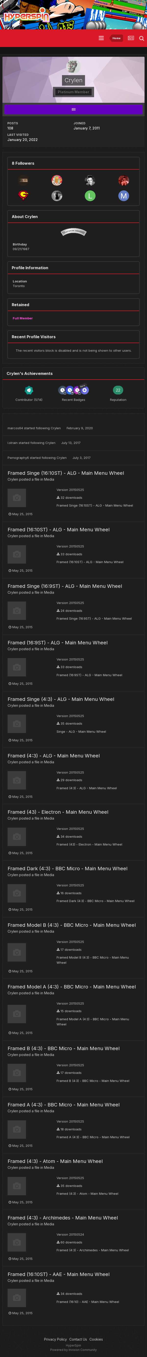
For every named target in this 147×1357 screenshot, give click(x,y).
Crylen (56, 428)
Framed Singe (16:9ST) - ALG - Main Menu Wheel (65, 586)
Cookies (96, 1339)
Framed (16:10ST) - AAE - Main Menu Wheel (59, 1274)
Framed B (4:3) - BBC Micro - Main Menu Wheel (64, 1048)
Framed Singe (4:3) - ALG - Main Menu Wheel (61, 699)
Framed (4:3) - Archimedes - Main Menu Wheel (63, 1218)
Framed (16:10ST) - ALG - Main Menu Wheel (59, 530)
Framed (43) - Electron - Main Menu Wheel (58, 812)
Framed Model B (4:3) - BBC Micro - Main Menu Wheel (72, 925)
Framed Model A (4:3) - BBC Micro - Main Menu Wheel (72, 987)
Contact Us (78, 1339)
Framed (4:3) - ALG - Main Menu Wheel (54, 756)
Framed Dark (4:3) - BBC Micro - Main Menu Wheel (67, 868)
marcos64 (15, 428)
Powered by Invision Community (73, 1350)
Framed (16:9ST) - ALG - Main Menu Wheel (58, 643)
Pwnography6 (18, 458)
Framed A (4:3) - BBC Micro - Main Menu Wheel (64, 1105)
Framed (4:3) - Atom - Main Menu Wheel (55, 1161)
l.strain (13, 443)
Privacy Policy (55, 1339)
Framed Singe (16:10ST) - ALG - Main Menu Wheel (66, 473)
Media (49, 479)
